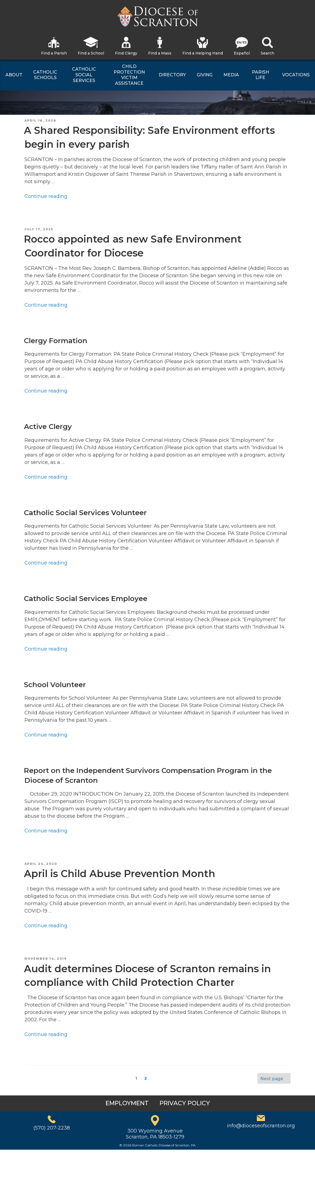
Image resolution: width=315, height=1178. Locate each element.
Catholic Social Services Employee (85, 598)
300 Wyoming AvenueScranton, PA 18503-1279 (155, 1134)
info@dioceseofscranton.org (261, 1126)
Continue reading (45, 196)
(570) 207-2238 (51, 1128)
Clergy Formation (55, 340)
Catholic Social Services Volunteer (85, 512)
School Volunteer (55, 684)
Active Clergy (48, 426)
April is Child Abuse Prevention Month (119, 874)
